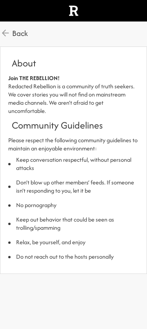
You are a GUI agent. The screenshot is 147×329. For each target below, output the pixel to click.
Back (20, 33)
